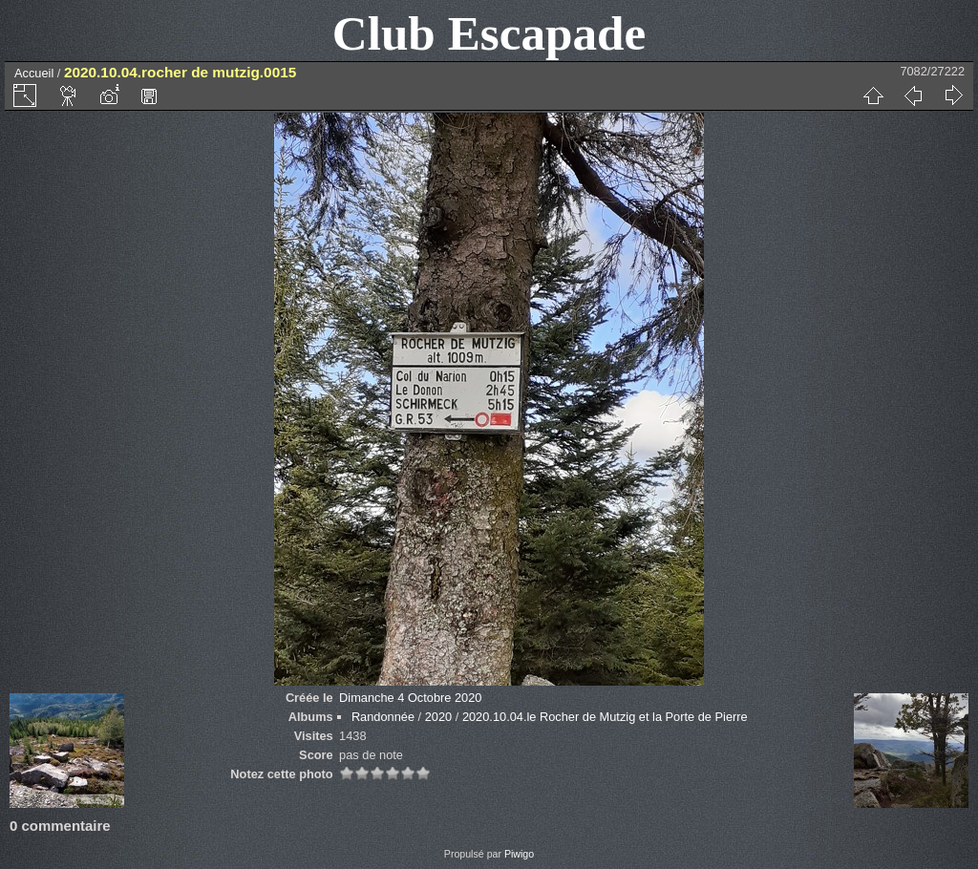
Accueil (33, 73)
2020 (438, 717)
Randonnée (383, 717)
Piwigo (519, 853)
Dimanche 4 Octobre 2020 (410, 697)
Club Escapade (489, 33)
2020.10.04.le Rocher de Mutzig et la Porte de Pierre (605, 717)
